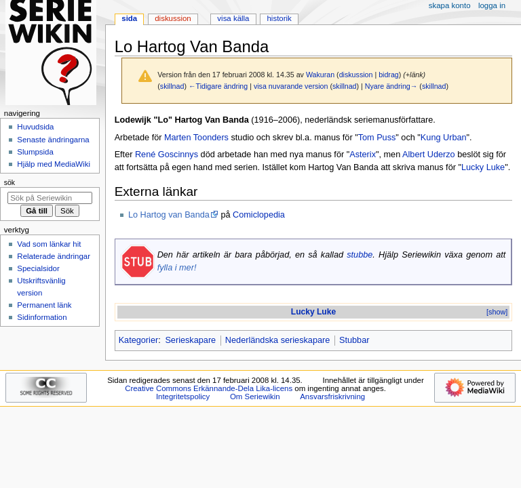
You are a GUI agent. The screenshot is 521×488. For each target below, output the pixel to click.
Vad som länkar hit (49, 244)
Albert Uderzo (428, 154)
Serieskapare (190, 340)
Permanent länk (44, 305)
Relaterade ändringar (53, 256)
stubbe (359, 255)
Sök (9, 182)
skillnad (172, 86)
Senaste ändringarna (53, 140)
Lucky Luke (483, 167)
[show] (496, 312)
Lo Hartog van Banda (169, 215)
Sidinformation (41, 317)
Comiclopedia (259, 215)
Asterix (362, 154)
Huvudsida (35, 127)
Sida (129, 18)
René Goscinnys (166, 154)
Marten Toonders (196, 137)
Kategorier (139, 340)
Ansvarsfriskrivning (332, 396)
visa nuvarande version (291, 86)
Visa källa (233, 18)
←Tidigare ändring (218, 86)
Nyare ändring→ (391, 86)
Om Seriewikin (255, 396)
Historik (279, 18)
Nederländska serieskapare (277, 340)
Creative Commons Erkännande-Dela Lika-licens (208, 388)
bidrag (389, 74)
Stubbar (354, 340)
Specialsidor (38, 268)
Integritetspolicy (183, 396)
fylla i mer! (177, 267)
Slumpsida (35, 152)
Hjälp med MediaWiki (53, 164)
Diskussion (173, 18)
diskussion (356, 74)
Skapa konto (450, 5)
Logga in (491, 5)
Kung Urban (444, 137)
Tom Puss (377, 137)
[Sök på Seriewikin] (49, 198)
